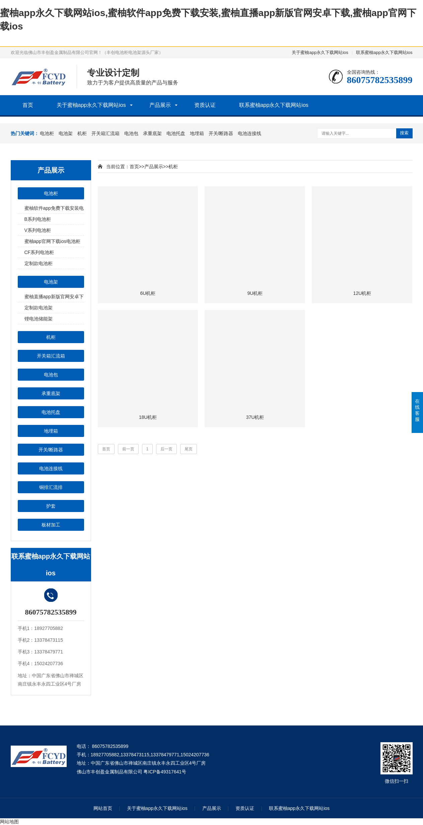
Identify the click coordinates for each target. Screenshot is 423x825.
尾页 (189, 449)
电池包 (131, 133)
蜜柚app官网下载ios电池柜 (52, 241)
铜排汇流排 (51, 487)
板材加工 (51, 524)
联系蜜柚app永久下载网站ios (384, 52)
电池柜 (47, 133)
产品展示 (160, 105)
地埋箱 (197, 133)
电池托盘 (175, 133)
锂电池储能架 (38, 318)
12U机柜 (362, 293)
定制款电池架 (38, 307)
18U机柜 (148, 417)
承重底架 (152, 133)
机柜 (82, 133)
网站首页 (102, 808)
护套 (51, 506)
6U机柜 (148, 293)
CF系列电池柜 (39, 252)
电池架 (66, 133)
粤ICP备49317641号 (164, 771)
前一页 (128, 449)
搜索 (404, 132)
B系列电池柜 (37, 219)
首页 (27, 105)
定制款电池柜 (38, 263)
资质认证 (205, 105)
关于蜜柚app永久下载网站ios (320, 52)
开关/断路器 (221, 133)
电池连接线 (249, 133)
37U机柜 (255, 417)
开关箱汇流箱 (105, 133)
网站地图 (9, 821)
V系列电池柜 (37, 230)
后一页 (166, 449)
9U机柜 (255, 293)
